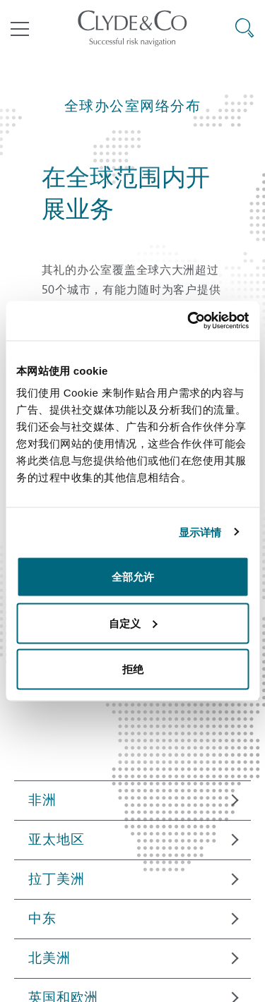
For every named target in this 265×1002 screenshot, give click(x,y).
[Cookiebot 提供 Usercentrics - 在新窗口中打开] (189, 321)
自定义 (133, 623)
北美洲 (49, 957)
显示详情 (200, 532)
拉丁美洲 (56, 878)
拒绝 (132, 669)
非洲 (42, 799)
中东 (42, 918)
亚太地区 (56, 839)
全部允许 (133, 577)
